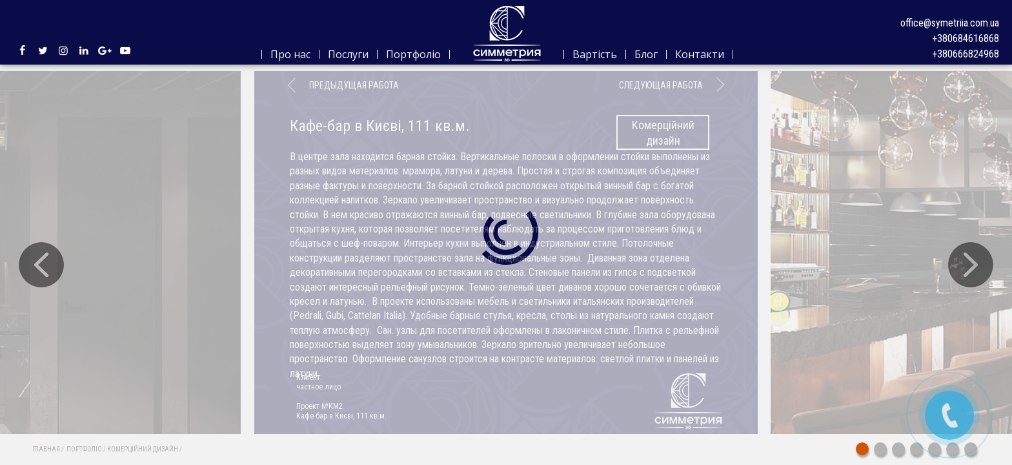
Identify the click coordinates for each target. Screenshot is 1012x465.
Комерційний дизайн (142, 449)
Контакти (699, 54)
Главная (46, 449)
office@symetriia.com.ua (949, 23)
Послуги (348, 54)
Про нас (290, 54)
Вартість (594, 54)
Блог (646, 54)
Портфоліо (413, 54)
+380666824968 (965, 54)
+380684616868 (965, 38)
